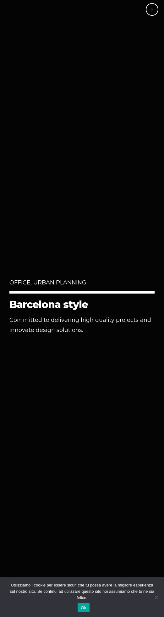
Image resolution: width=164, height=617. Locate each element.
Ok (83, 607)
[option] (82, 308)
